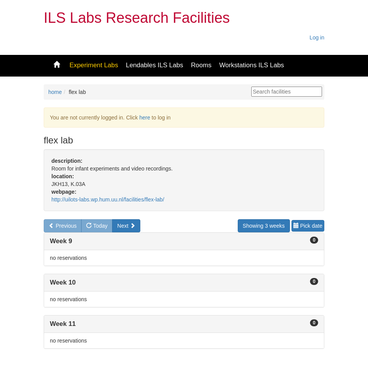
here (144, 117)
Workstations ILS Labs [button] (251, 65)
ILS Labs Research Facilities (137, 18)
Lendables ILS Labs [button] (154, 65)
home (55, 92)
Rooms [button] (201, 65)
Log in (317, 37)
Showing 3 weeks (264, 226)
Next (126, 226)
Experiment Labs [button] (94, 65)
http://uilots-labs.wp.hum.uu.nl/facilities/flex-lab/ (107, 199)
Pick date (307, 226)
